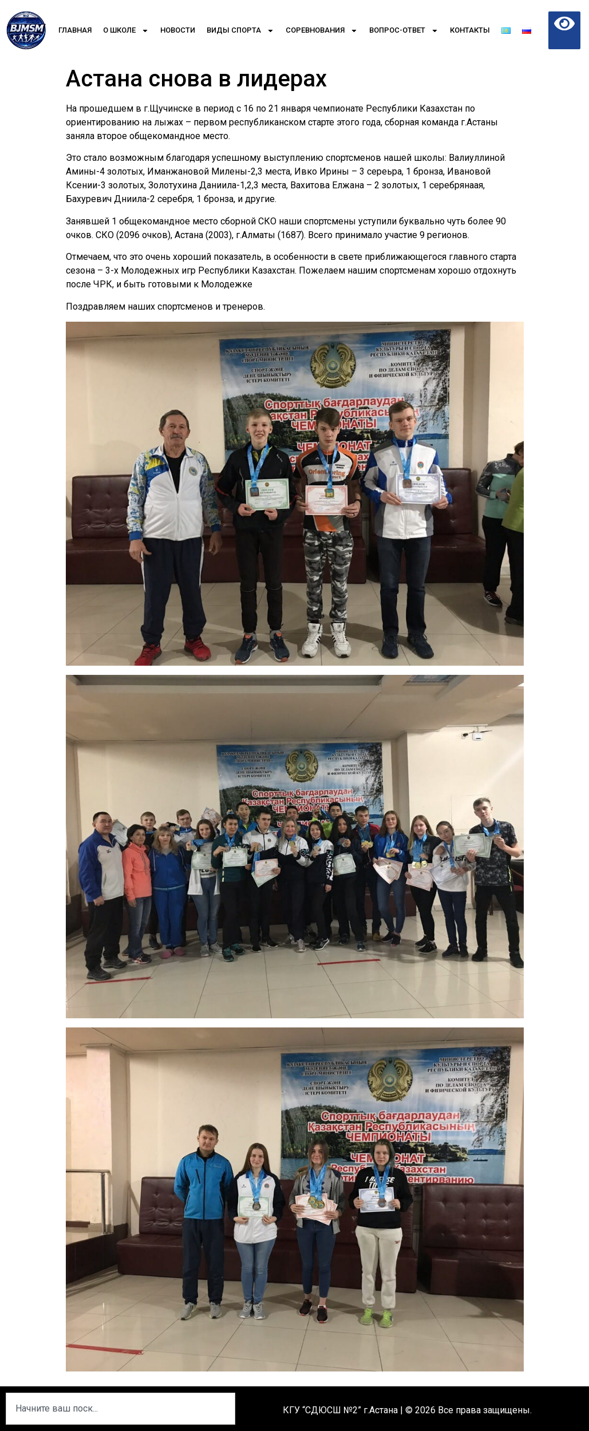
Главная (75, 30)
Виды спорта (240, 30)
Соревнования (322, 30)
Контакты (470, 30)
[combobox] (120, 1409)
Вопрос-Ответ (403, 30)
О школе (126, 30)
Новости (177, 30)
